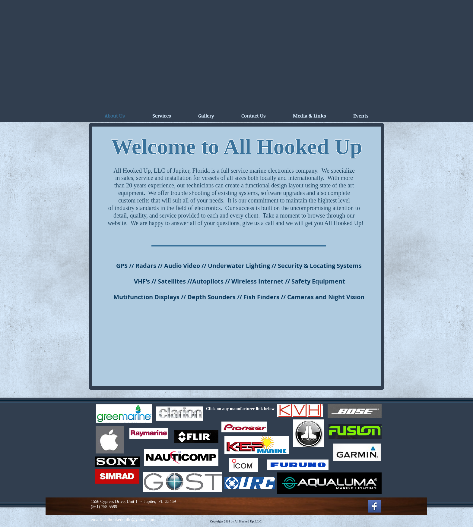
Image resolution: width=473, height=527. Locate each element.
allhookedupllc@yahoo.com (129, 519)
